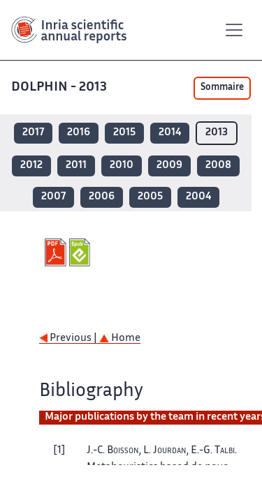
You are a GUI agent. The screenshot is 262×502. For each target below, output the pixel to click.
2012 (31, 165)
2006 (102, 196)
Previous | (69, 338)
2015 (124, 132)
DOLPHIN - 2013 (60, 87)
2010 (121, 165)
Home (119, 338)
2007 (53, 196)
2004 (198, 196)
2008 (218, 165)
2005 (150, 196)
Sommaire (222, 88)
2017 (33, 132)
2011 (76, 165)
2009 (169, 165)
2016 (78, 132)
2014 (170, 132)
